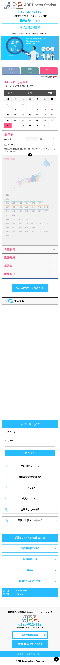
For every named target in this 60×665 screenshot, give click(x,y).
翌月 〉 (51, 93)
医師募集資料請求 (30, 548)
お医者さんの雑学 (22, 510)
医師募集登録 (30, 559)
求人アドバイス (21, 499)
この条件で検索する (30, 288)
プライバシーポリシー (35, 654)
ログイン (30, 453)
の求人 (11, 70)
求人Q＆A (20, 488)
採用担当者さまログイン (38, 34)
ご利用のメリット (22, 466)
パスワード (10, 441)
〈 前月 (8, 93)
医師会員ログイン (30, 20)
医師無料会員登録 (30, 635)
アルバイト (30, 70)
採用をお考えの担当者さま (30, 644)
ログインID (10, 432)
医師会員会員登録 (30, 27)
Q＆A (30, 570)
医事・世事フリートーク (24, 520)
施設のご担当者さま (19, 34)
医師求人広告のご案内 (30, 581)
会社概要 (19, 654)
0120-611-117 (30, 12)
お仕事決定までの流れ (23, 477)
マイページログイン (15, 592)
